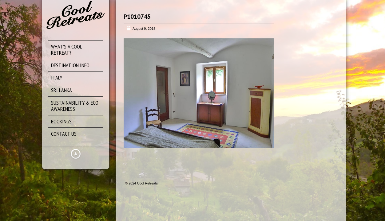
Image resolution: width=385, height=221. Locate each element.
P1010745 (137, 17)
